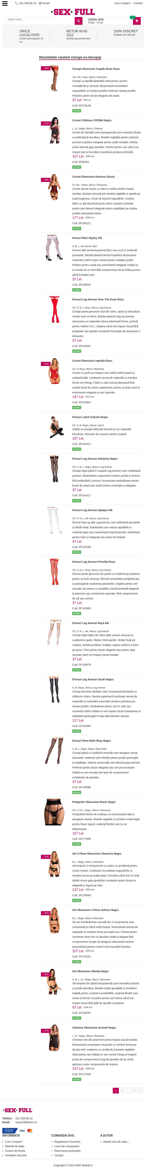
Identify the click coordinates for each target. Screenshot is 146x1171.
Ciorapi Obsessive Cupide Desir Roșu (96, 68)
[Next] (140, 1091)
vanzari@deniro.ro (26, 1122)
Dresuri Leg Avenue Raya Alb (90, 623)
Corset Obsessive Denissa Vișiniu (93, 176)
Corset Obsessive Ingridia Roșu (92, 360)
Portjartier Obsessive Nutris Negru (94, 801)
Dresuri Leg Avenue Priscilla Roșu (93, 561)
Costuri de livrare (15, 1150)
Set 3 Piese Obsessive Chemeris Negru (96, 853)
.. (128, 1090)
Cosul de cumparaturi (66, 1146)
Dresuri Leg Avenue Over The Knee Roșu (98, 299)
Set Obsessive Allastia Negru (90, 971)
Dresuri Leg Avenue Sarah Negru (92, 679)
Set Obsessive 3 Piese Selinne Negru (95, 909)
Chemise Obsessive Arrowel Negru (94, 1027)
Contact (138, 3)
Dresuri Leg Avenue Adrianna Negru (95, 458)
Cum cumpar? (122, 3)
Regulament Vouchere (67, 1141)
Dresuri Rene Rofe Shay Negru (91, 740)
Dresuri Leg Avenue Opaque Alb (92, 510)
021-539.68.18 (25, 3)
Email (44, 3)
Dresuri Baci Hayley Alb (87, 237)
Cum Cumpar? (13, 1141)
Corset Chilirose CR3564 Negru (91, 120)
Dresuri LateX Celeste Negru (90, 417)
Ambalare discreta (16, 1155)
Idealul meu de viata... (116, 1141)
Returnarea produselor (67, 1150)
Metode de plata (14, 1146)
